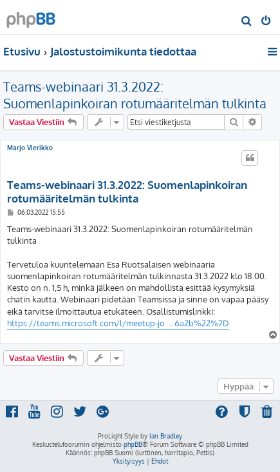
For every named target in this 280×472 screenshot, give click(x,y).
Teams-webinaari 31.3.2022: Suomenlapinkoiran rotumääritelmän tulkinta (134, 95)
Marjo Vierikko (30, 148)
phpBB (133, 444)
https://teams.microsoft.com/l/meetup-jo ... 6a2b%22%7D (118, 323)
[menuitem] (247, 22)
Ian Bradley (165, 436)
